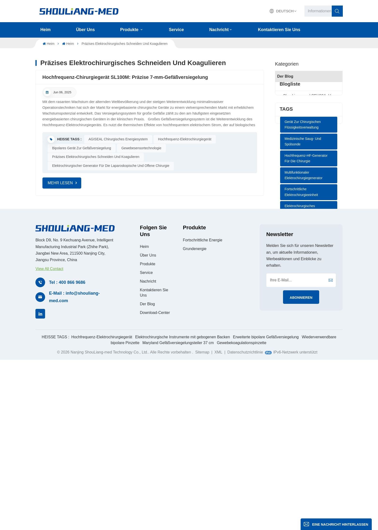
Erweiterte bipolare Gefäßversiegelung (266, 507)
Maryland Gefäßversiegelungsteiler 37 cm (178, 513)
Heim (45, 29)
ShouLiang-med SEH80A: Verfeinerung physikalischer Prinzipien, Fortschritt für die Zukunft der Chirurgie (309, 110)
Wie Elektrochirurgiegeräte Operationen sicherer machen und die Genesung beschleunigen (309, 134)
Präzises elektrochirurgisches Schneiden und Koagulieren (95, 157)
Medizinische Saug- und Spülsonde (302, 251)
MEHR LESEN (60, 183)
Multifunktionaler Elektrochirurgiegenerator (303, 284)
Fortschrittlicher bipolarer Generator (303, 352)
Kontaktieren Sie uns (279, 29)
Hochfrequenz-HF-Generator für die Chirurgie (305, 267)
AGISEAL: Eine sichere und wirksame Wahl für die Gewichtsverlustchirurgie (309, 181)
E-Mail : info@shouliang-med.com (74, 467)
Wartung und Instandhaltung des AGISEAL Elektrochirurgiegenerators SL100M (309, 146)
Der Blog (285, 76)
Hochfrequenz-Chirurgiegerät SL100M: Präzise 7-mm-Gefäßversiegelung (125, 77)
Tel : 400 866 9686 (67, 452)
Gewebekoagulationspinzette (241, 513)
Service (176, 29)
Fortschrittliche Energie (203, 410)
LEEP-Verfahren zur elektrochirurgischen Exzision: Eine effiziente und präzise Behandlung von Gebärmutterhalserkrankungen (309, 169)
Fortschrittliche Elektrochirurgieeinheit (301, 301)
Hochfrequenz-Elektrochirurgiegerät (184, 139)
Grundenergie (195, 418)
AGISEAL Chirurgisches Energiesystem (118, 139)
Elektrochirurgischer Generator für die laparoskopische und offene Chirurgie (110, 166)
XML (218, 522)
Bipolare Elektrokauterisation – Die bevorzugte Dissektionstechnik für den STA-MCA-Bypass (309, 193)
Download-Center (155, 482)
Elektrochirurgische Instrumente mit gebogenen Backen (182, 507)
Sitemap (202, 522)
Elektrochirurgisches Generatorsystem (299, 318)
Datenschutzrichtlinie (245, 522)
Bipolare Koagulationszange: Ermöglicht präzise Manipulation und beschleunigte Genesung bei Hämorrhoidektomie (309, 158)
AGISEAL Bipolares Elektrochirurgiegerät (300, 335)
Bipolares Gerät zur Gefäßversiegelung (81, 148)
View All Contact (49, 438)
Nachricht (219, 29)
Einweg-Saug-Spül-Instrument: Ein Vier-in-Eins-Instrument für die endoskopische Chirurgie (309, 122)
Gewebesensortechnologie (141, 148)
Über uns (85, 29)
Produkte (130, 29)
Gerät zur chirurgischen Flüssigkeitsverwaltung (302, 234)
